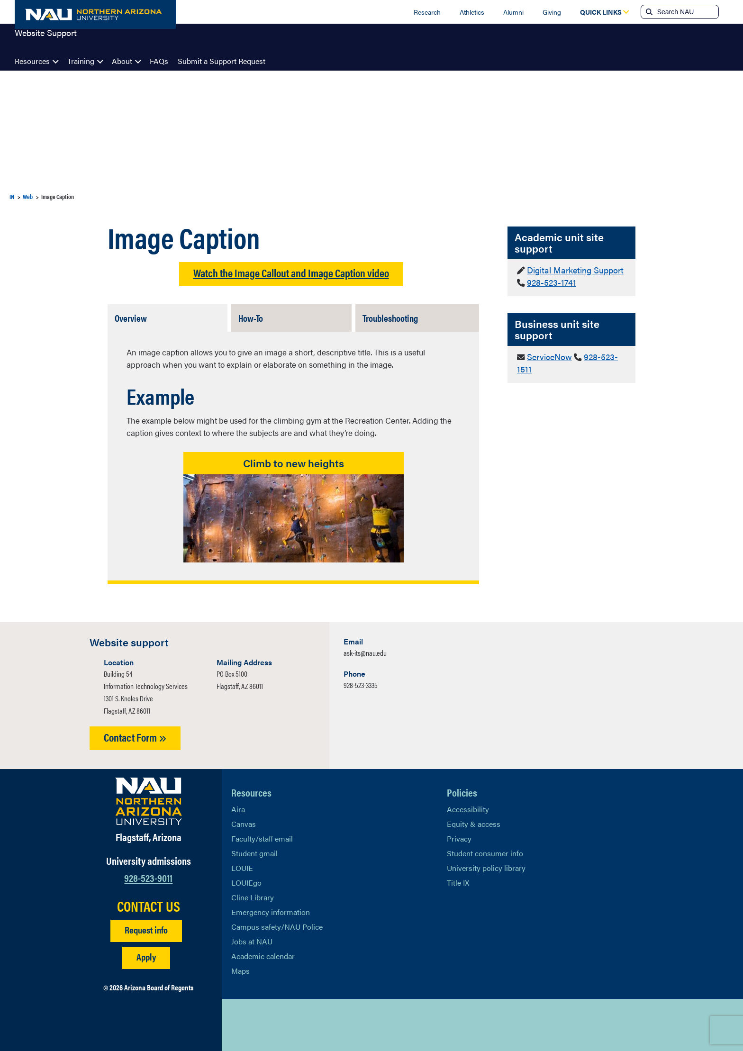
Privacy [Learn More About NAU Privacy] (459, 836)
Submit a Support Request (221, 60)
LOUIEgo (246, 880)
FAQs (159, 60)
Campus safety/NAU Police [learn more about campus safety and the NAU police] (277, 924)
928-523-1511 (603, 354)
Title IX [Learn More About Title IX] (458, 880)
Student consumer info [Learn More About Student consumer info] (485, 850)
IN (11, 196)
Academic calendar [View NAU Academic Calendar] (263, 953)
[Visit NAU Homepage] (148, 799)
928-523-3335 (361, 682)
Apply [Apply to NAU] (146, 954)
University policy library (486, 865)
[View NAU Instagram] (295, 1023)
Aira (238, 806)
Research (427, 12)
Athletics (472, 12)
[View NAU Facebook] (257, 1023)
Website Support (46, 40)
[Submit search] (648, 11)
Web (28, 196)
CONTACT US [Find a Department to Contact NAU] (148, 904)
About (122, 60)
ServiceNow (548, 354)
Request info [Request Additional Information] (146, 927)
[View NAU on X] (238, 1023)
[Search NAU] (686, 11)
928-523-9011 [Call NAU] (148, 875)
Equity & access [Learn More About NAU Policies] (473, 821)
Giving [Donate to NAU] (552, 12)
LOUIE (242, 865)
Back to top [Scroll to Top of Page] (614, 1024)
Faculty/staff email (262, 836)
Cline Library (252, 894)
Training (80, 60)
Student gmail (254, 850)
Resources (32, 60)
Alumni (513, 12)
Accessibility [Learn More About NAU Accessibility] (468, 806)
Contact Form (135, 735)
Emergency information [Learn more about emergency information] (270, 909)
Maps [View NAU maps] (240, 968)
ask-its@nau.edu (365, 650)
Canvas (243, 821)
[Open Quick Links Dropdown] (601, 12)
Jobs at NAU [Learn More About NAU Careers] (251, 938)
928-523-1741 (549, 281)
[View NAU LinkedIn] (276, 1023)
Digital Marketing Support (572, 269)
